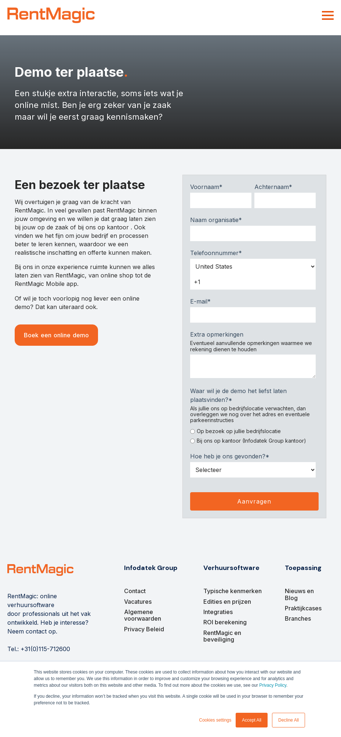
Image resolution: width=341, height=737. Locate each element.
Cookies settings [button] (215, 720)
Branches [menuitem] (298, 618)
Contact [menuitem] (135, 591)
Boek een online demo (56, 335)
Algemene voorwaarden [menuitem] (142, 615)
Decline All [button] (288, 720)
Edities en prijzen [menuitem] (227, 601)
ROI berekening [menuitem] (225, 622)
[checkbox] (253, 434)
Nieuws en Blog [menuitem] (299, 594)
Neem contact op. (32, 631)
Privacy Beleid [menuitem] (144, 629)
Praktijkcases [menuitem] (303, 608)
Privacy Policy (272, 685)
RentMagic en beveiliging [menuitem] (222, 636)
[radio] (253, 431)
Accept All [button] (251, 720)
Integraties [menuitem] (218, 612)
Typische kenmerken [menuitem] (232, 591)
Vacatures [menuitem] (138, 601)
